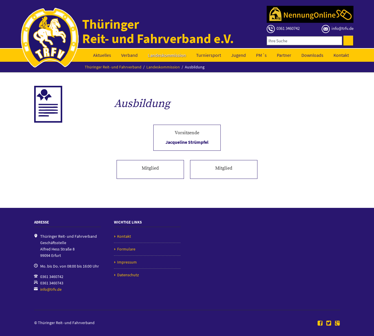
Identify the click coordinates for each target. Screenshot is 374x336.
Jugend (238, 55)
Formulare (126, 249)
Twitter (328, 323)
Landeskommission (167, 55)
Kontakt (341, 55)
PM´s (261, 55)
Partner (284, 55)
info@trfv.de (51, 289)
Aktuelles (102, 55)
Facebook (320, 323)
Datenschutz (128, 274)
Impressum (127, 262)
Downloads (312, 55)
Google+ (337, 323)
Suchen (348, 40)
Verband (129, 55)
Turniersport (208, 55)
